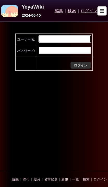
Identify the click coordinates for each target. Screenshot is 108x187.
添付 (26, 179)
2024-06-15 (31, 15)
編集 (59, 11)
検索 (72, 11)
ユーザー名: (26, 39)
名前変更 (51, 179)
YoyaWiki (33, 7)
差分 (37, 179)
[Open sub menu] (102, 11)
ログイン (89, 11)
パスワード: (26, 50)
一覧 (75, 179)
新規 (64, 179)
